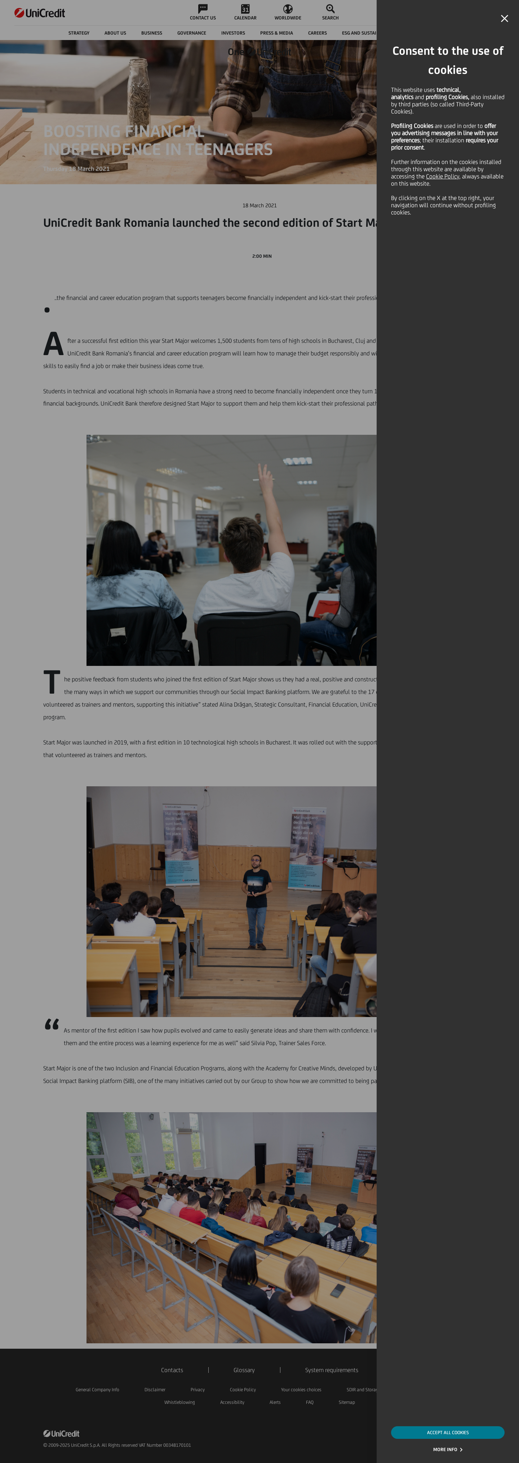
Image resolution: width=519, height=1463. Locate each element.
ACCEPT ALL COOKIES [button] (448, 1432)
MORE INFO (445, 1449)
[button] (504, 18)
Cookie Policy (442, 176)
